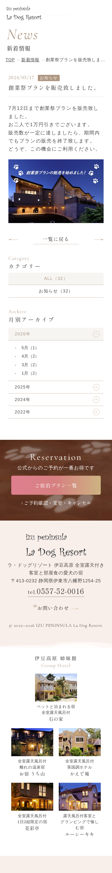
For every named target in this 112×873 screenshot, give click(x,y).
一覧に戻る (56, 238)
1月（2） (30, 373)
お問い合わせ (50, 607)
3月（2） (30, 364)
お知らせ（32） (56, 291)
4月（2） (30, 356)
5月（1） (30, 347)
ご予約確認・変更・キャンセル (57, 502)
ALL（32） (56, 278)
